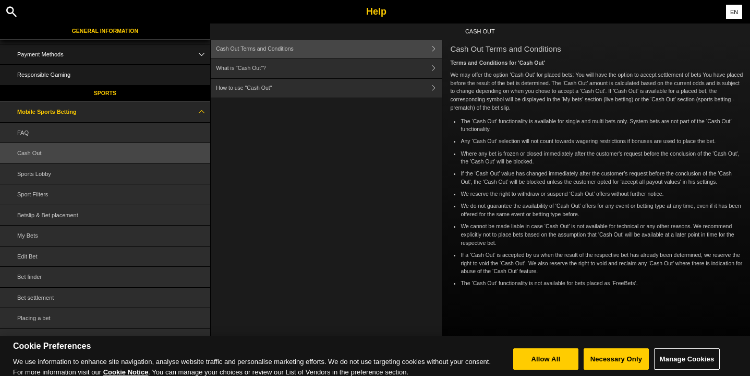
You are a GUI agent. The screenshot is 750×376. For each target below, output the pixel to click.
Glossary (28, 339)
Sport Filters (32, 194)
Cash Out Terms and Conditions (329, 48)
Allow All (546, 364)
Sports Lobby (34, 174)
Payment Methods (113, 54)
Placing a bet (34, 318)
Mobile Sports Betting (113, 112)
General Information (105, 31)
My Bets (27, 235)
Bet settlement (35, 298)
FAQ (23, 133)
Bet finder (29, 277)
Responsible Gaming (43, 75)
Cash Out (29, 153)
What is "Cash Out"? (329, 68)
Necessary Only (616, 364)
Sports (105, 93)
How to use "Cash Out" (329, 88)
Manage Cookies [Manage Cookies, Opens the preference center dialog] (687, 364)
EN (734, 12)
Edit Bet (27, 256)
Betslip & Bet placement (47, 215)
